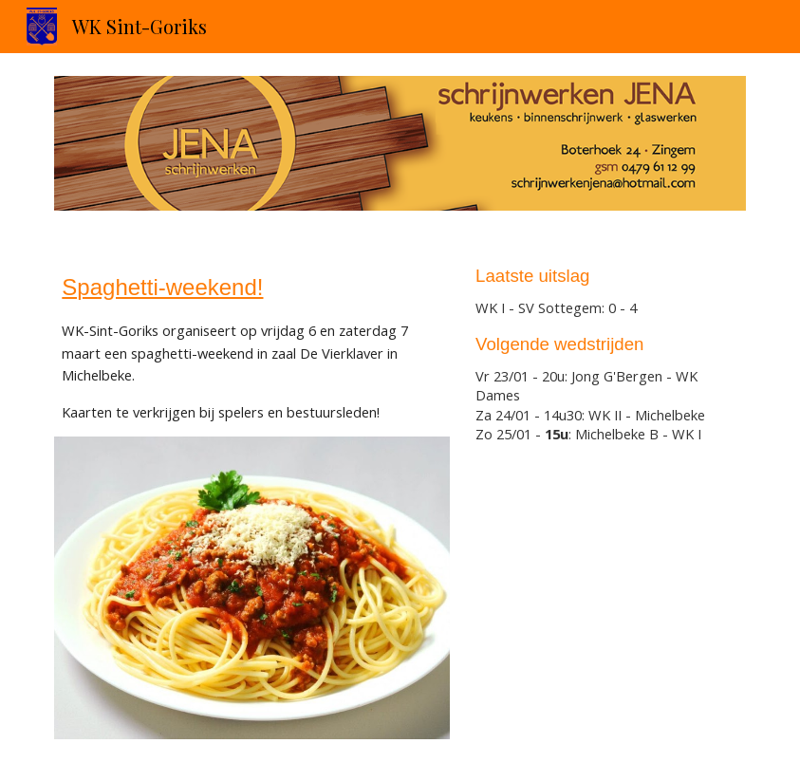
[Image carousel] (399, 143)
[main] (252, 346)
